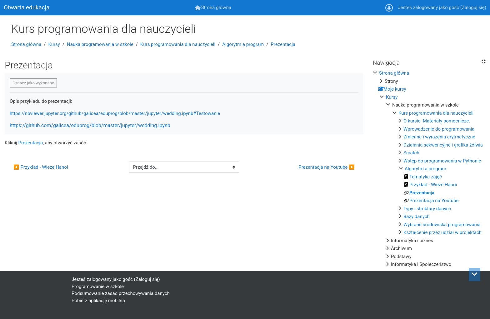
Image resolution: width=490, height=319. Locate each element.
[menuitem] (213, 7)
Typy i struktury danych (427, 209)
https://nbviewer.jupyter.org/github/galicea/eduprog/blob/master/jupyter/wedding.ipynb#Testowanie (115, 113)
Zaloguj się (473, 7)
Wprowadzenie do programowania (438, 129)
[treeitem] (429, 169)
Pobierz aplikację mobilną (98, 300)
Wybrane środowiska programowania (442, 224)
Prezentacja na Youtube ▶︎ (326, 167)
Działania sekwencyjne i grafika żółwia (443, 145)
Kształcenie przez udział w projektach (442, 232)
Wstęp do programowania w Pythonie (442, 161)
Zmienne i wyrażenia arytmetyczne (439, 137)
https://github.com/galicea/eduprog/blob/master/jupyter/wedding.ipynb (90, 125)
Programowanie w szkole (98, 286)
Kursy (54, 44)
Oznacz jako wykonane (33, 83)
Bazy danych (416, 216)
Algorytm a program (243, 44)
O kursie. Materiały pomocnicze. (436, 121)
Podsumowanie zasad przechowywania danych (121, 293)
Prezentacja (283, 44)
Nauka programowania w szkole (100, 44)
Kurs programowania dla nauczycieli (177, 44)
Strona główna (26, 44)
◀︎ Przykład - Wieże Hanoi (40, 167)
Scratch (411, 153)
